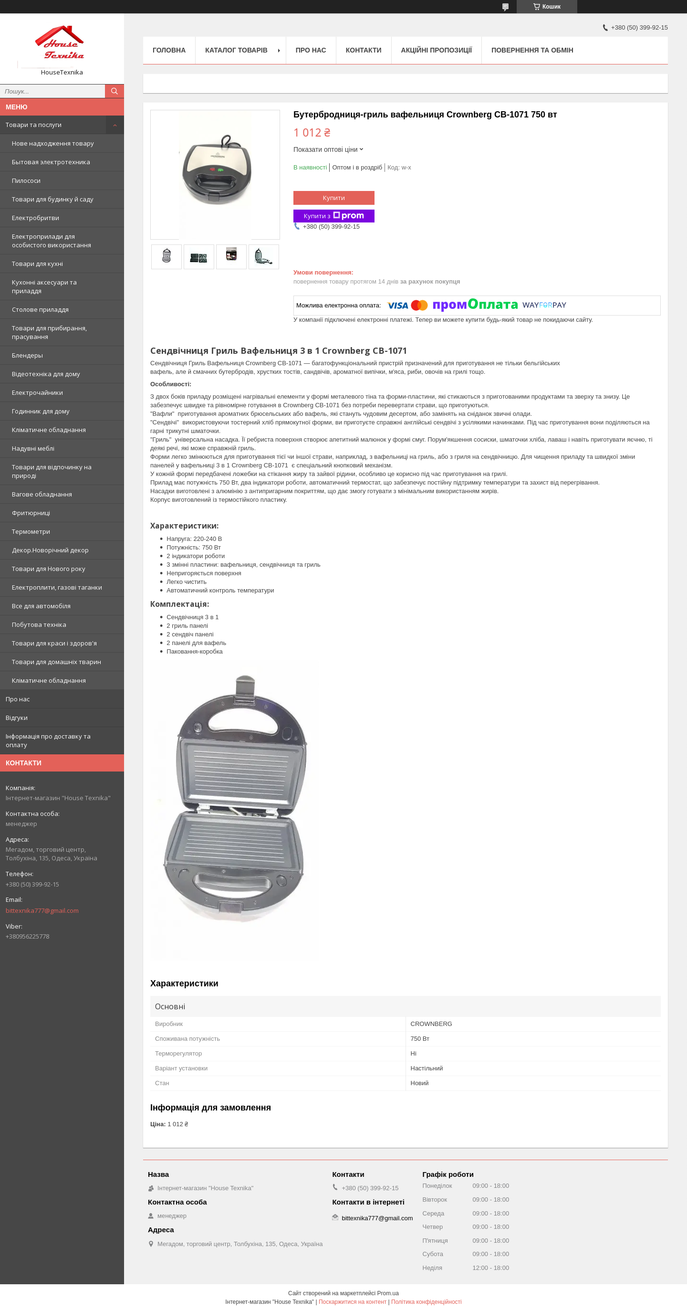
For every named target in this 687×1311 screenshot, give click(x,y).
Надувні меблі (33, 448)
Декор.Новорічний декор (50, 550)
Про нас (18, 699)
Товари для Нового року (48, 568)
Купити (334, 197)
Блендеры (27, 355)
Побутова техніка (39, 624)
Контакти (364, 50)
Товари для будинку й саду (53, 199)
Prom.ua (388, 1293)
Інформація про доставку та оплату (48, 740)
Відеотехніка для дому (46, 374)
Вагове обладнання (42, 494)
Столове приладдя (40, 309)
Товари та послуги (34, 124)
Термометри (31, 531)
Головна (169, 50)
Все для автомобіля (41, 606)
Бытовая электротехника (51, 162)
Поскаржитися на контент (352, 1302)
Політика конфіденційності (426, 1302)
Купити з (334, 216)
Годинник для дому (41, 411)
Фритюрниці (31, 512)
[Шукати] (114, 91)
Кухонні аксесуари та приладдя (44, 286)
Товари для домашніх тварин (56, 661)
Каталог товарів (236, 50)
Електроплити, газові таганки (57, 587)
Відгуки (17, 717)
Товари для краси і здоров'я (54, 643)
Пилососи (26, 180)
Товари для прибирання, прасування (49, 332)
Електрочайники (37, 392)
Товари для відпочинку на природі (52, 471)
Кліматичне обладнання (49, 429)
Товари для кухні (37, 263)
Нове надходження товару (53, 143)
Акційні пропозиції (436, 50)
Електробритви (35, 217)
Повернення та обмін (532, 50)
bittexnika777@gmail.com (42, 910)
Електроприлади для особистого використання (51, 240)
